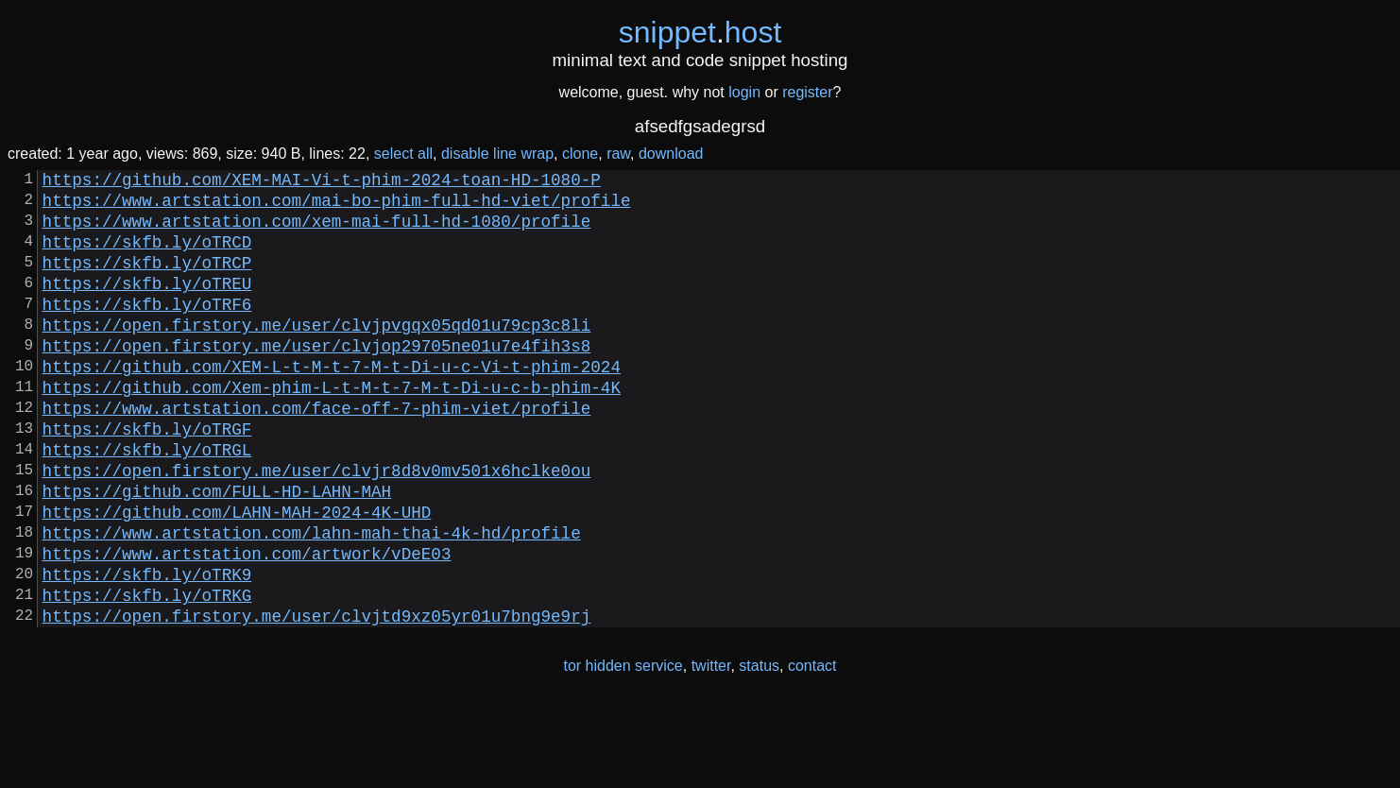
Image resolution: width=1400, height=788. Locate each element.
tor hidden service (622, 749)
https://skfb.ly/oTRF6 (147, 329)
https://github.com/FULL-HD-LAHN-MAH (217, 551)
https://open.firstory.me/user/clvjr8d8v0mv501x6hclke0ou (317, 526)
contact (812, 749)
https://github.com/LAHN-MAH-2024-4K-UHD (237, 575)
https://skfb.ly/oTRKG (147, 673)
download (671, 154)
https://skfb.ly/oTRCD (147, 256)
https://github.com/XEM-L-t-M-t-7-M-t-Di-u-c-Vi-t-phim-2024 (332, 403)
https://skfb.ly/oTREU (147, 305)
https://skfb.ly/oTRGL (147, 501)
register (807, 92)
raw (618, 154)
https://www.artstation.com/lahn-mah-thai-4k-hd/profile (312, 600)
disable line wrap (497, 154)
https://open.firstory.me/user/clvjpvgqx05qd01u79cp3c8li (317, 354)
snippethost (700, 32)
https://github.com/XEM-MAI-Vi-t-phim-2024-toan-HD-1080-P (322, 182)
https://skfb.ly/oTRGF (147, 477)
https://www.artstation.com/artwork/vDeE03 (247, 624)
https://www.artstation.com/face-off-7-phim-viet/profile (317, 452)
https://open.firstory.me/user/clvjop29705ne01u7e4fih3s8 (317, 379)
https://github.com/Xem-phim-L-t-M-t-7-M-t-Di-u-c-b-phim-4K (332, 428)
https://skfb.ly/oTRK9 (147, 649)
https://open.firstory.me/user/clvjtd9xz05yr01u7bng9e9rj (317, 698)
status (759, 749)
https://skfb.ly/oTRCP (147, 280)
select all (403, 154)
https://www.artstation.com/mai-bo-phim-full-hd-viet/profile (337, 207)
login (744, 92)
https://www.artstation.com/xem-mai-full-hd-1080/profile (317, 231)
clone (580, 154)
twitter (711, 749)
